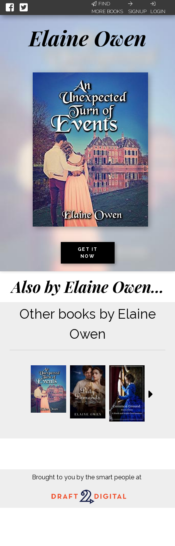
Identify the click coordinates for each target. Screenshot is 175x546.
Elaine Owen (88, 38)
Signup (137, 7)
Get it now (88, 253)
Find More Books (107, 7)
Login (157, 7)
